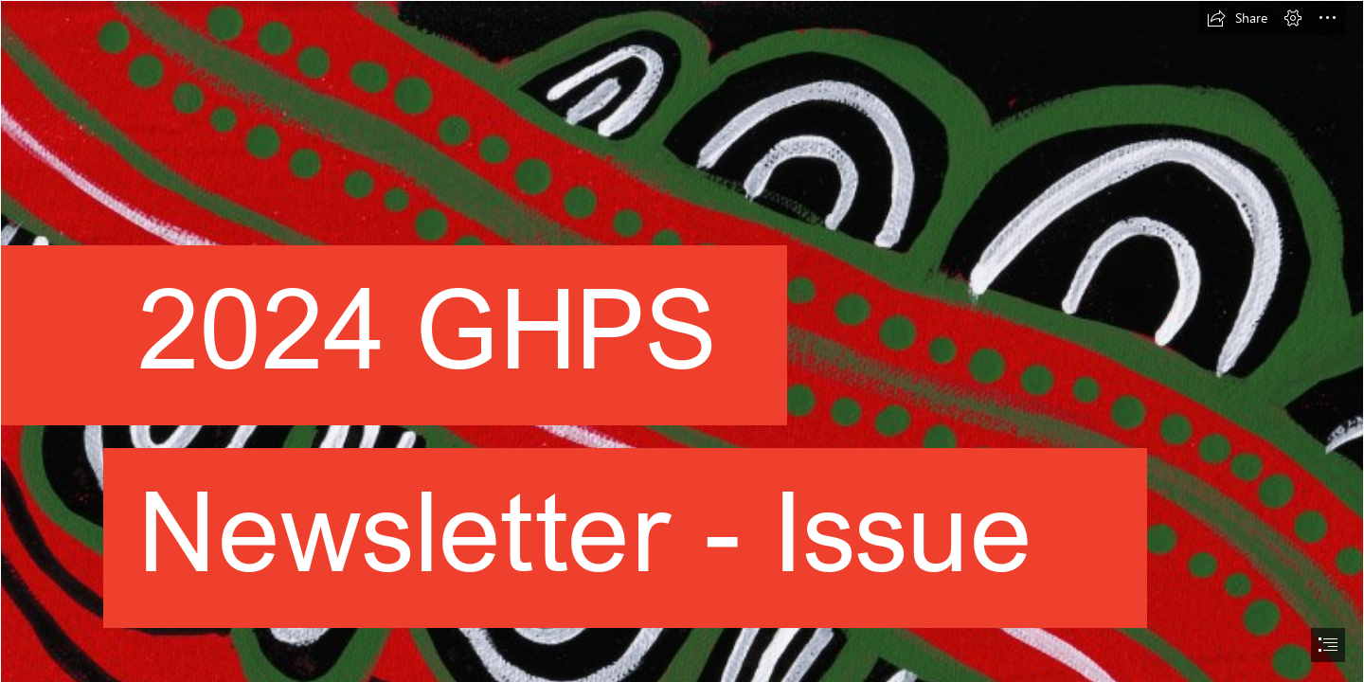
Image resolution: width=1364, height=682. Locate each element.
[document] (682, 341)
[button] (1237, 18)
